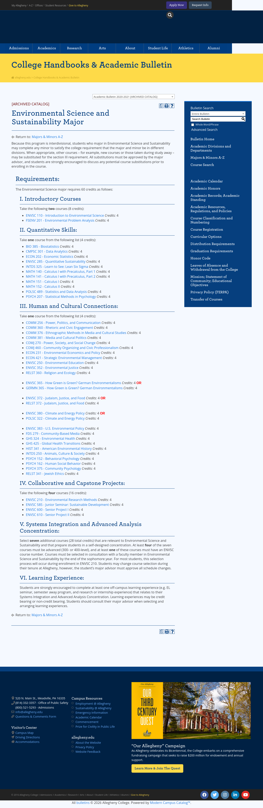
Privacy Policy (85, 747)
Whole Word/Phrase (207, 124)
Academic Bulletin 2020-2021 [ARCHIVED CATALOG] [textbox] (125, 97)
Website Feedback (88, 752)
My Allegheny (20, 5)
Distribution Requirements (212, 244)
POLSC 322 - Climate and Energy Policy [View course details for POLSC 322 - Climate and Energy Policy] (55, 418)
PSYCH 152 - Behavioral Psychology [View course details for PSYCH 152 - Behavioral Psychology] (52, 458)
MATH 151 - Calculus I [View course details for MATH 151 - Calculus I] (42, 281)
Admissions (26, 48)
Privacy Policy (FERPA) (209, 292)
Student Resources (57, 5)
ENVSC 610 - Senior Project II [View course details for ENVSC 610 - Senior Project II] (47, 514)
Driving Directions (27, 737)
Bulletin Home (202, 139)
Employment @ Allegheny (93, 704)
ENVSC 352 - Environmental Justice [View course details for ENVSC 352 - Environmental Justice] (52, 367)
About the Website (88, 743)
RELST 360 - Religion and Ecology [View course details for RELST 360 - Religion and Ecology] (51, 373)
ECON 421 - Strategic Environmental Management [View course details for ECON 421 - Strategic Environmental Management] (64, 358)
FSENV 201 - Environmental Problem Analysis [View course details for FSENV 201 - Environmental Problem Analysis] (60, 220)
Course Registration (206, 229)
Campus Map (24, 733)
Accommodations (27, 742)
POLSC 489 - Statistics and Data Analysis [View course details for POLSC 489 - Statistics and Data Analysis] (56, 291)
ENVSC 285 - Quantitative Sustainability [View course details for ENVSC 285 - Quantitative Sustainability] (55, 261)
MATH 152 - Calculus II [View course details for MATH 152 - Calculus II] (43, 286)
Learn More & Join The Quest (156, 768)
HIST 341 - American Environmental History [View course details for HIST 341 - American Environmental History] (59, 448)
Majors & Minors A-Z (47, 137)
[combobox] (133, 96)
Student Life (176, 48)
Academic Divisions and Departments (210, 148)
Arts (116, 48)
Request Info (229, 5)
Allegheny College (58, 26)
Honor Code (200, 258)
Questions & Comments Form (35, 716)
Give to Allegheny (79, 5)
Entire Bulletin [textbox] (200, 114)
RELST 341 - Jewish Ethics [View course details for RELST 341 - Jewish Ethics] (45, 473)
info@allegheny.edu (29, 712)
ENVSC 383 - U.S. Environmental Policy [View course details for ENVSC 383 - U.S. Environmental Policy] (55, 428)
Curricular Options (205, 237)
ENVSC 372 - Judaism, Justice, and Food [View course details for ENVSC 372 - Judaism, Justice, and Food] (55, 398)
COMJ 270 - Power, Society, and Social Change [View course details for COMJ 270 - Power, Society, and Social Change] (61, 343)
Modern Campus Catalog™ (170, 802)
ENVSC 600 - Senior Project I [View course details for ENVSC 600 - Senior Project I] (47, 509)
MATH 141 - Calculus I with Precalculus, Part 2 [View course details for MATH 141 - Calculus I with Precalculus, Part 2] (60, 276)
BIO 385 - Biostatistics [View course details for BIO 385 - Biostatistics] (42, 246)
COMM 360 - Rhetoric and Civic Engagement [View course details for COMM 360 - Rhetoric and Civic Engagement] (59, 327)
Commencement (87, 722)
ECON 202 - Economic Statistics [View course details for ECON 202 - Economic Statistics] (49, 256)
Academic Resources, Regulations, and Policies (211, 209)
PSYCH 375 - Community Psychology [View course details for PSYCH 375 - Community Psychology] (53, 468)
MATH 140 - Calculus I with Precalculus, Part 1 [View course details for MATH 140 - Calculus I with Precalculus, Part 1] (60, 271)
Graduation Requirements (211, 251)
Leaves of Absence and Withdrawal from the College (214, 268)
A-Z (32, 5)
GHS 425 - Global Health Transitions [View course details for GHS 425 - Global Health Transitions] (53, 443)
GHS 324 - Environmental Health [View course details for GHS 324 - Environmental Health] (50, 438)
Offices (40, 5)
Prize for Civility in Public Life (95, 727)
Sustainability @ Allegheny (94, 708)
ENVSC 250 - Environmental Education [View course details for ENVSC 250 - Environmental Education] (55, 362)
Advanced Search (203, 129)
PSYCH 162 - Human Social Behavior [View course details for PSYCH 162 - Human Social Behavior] (53, 463)
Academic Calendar (206, 181)
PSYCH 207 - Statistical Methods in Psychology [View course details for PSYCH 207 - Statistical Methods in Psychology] (61, 296)
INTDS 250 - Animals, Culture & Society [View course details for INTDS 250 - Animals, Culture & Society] (55, 453)
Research (86, 48)
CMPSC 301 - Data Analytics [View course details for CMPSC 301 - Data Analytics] (47, 251)
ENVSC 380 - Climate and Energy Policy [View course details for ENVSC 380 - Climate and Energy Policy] (55, 413)
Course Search (202, 165)
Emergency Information (92, 713)
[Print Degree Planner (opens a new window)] (161, 106)
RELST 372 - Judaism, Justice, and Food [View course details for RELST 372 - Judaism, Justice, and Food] (55, 403)
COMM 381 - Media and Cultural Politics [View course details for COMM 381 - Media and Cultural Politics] (56, 337)
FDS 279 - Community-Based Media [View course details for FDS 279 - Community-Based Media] (53, 433)
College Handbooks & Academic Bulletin (91, 64)
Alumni (236, 48)
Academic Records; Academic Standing (215, 198)
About (146, 48)
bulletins (83, 802)
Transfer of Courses (206, 299)
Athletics (206, 48)
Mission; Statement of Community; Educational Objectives (211, 281)
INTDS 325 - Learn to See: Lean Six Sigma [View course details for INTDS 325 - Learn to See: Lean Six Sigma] (57, 266)
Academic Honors (205, 188)
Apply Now (205, 5)
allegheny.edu (21, 77)
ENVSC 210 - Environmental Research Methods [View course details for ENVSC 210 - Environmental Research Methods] (61, 499)
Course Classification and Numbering (211, 220)
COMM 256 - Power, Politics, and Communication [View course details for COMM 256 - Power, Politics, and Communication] (63, 322)
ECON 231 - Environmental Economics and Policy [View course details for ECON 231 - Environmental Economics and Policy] (63, 352)
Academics (56, 48)
